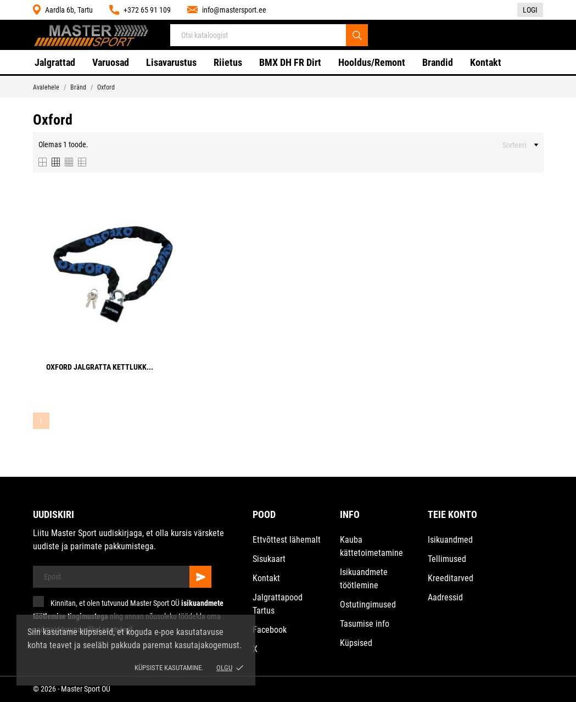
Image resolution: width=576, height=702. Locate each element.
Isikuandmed (450, 539)
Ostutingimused (368, 604)
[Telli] (200, 577)
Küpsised (356, 643)
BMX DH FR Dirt (290, 62)
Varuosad (110, 62)
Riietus (228, 62)
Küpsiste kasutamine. (169, 668)
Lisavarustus (171, 62)
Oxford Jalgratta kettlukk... (99, 367)
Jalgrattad (55, 62)
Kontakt (485, 62)
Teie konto (452, 514)
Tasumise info (364, 624)
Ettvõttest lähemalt (287, 539)
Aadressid (445, 597)
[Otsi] (357, 35)
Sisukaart (269, 559)
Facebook (270, 630)
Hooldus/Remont (371, 62)
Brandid (437, 62)
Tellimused (447, 559)
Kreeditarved (450, 578)
